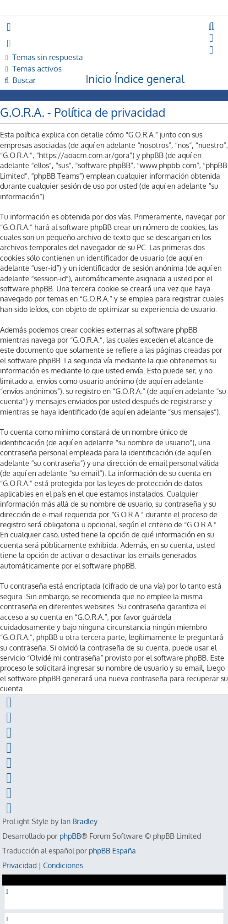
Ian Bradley (79, 821)
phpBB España (112, 850)
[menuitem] (212, 27)
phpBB (70, 836)
